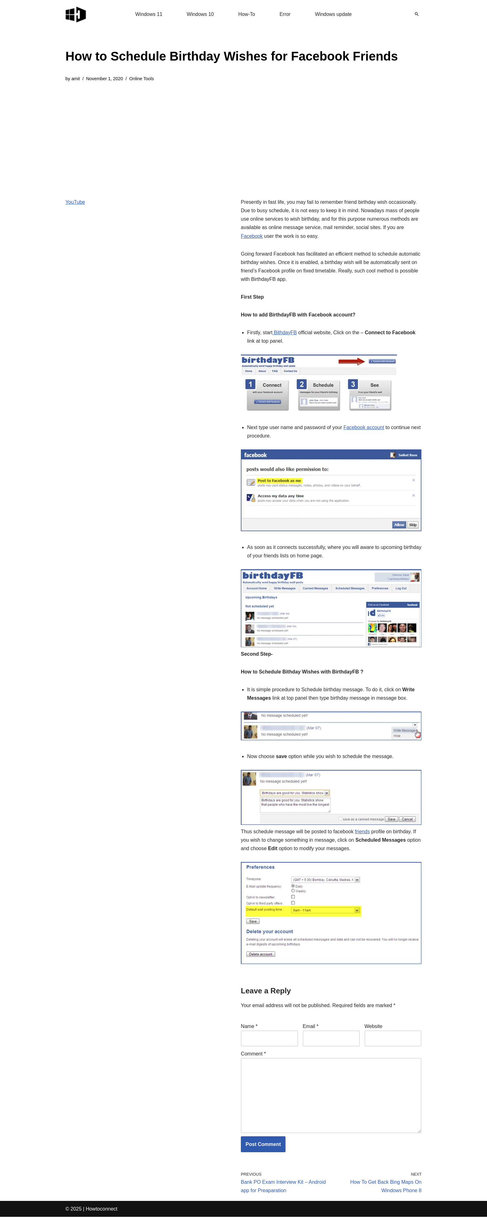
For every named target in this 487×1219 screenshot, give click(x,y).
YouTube (75, 202)
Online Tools (141, 78)
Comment (253, 1055)
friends (362, 832)
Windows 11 (148, 14)
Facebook (252, 236)
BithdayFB (285, 333)
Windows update (333, 14)
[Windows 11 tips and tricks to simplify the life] (76, 14)
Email (311, 1028)
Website (374, 1028)
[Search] (417, 14)
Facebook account (364, 428)
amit (76, 78)
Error (285, 14)
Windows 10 (200, 14)
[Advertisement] (232, 135)
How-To (246, 14)
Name (249, 1028)
